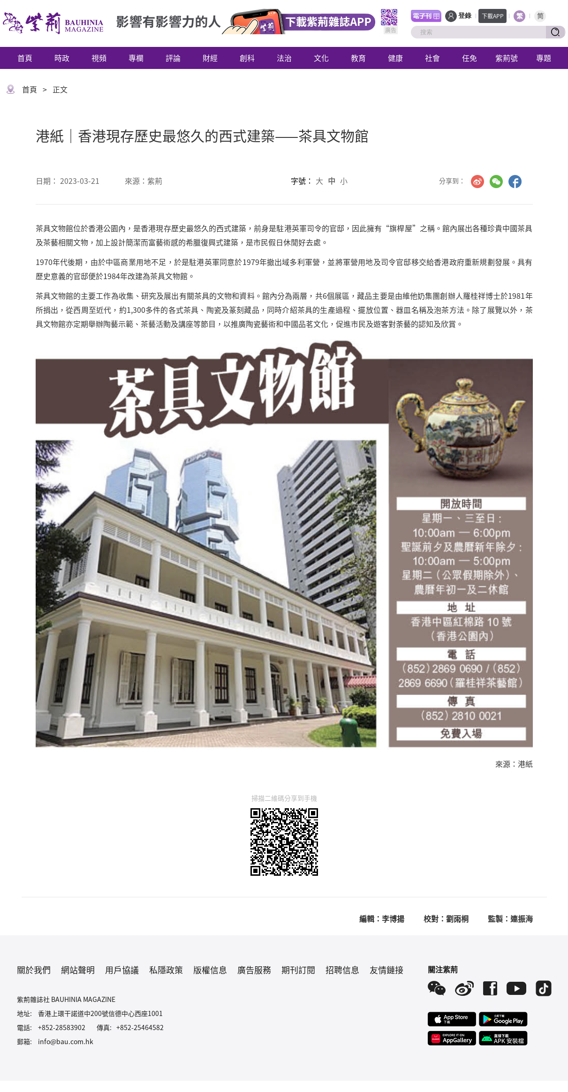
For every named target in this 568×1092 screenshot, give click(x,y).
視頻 (98, 57)
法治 (284, 57)
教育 (358, 57)
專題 (543, 57)
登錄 (464, 15)
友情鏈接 (386, 969)
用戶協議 (122, 969)
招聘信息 (342, 969)
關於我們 (34, 969)
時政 (61, 57)
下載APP (493, 16)
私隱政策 (166, 969)
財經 (210, 57)
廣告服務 (254, 969)
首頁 (24, 57)
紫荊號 (506, 57)
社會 (432, 57)
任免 (469, 57)
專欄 (136, 57)
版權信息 (210, 969)
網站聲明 (78, 969)
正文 (60, 89)
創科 (247, 57)
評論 (173, 57)
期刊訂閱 (298, 969)
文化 (321, 57)
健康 (395, 57)
